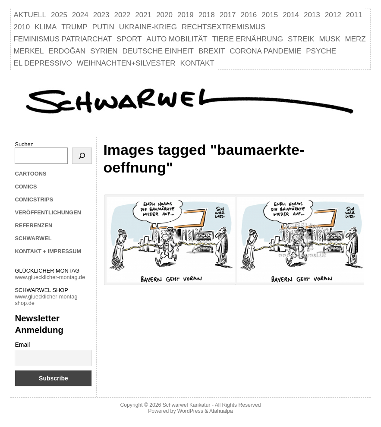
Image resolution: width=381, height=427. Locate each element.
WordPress (190, 411)
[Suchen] (82, 156)
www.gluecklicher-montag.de (50, 277)
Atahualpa (221, 411)
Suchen (24, 144)
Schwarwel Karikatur (187, 405)
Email (22, 344)
